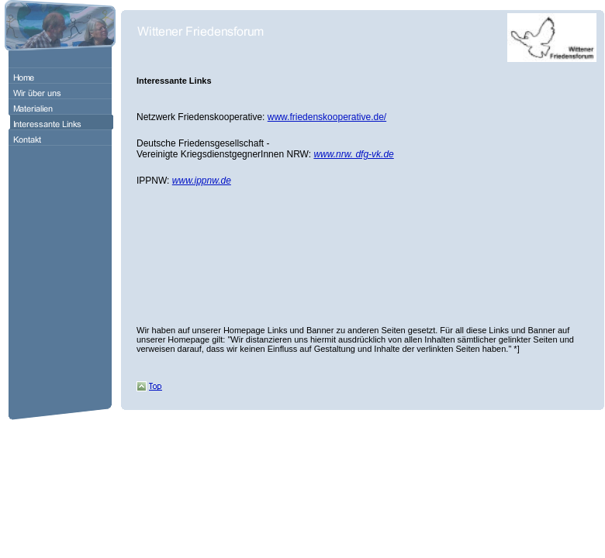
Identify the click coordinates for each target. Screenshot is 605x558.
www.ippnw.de (201, 180)
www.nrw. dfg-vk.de (353, 154)
